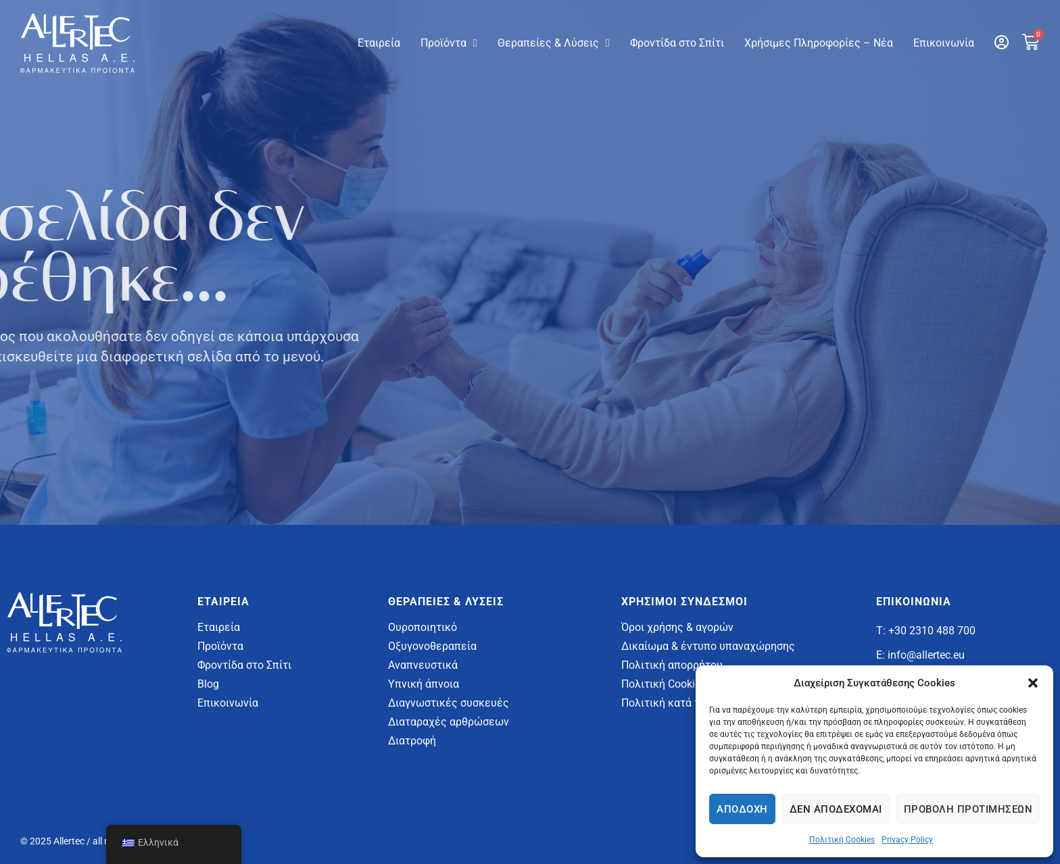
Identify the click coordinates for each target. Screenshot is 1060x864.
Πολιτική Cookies (842, 839)
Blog (208, 684)
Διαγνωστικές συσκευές (448, 702)
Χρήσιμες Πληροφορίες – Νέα (818, 42)
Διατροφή (412, 740)
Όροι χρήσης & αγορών (677, 627)
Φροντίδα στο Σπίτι (677, 42)
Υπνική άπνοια (423, 684)
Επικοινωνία (943, 42)
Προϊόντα (448, 43)
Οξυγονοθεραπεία (432, 646)
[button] (1033, 683)
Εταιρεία (379, 42)
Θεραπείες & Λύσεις (554, 43)
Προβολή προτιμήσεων (968, 809)
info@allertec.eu (926, 655)
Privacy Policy (907, 839)
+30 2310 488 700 (931, 630)
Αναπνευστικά (423, 665)
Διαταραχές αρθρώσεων (448, 721)
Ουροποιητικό (422, 627)
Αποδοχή (742, 809)
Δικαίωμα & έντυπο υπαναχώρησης (708, 646)
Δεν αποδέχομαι (836, 809)
